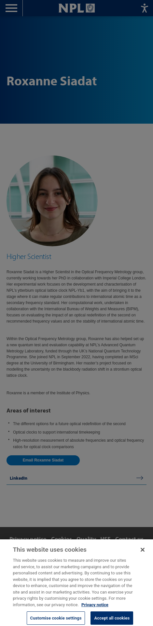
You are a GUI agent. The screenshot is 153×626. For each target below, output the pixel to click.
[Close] (142, 553)
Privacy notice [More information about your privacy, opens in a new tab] (94, 607)
